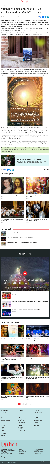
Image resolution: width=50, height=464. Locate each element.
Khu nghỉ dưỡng (21, 420)
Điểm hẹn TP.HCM (38, 412)
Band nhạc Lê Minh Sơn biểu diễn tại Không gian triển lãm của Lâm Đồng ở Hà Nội (30, 301)
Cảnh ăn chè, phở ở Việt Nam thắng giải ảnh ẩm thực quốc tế (12, 220)
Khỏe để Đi (20, 429)
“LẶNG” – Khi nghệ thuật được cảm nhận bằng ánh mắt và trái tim (12, 397)
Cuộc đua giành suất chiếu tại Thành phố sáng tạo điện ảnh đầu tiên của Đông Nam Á (12, 359)
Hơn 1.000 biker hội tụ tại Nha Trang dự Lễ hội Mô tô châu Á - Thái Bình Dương (37, 378)
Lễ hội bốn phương (38, 414)
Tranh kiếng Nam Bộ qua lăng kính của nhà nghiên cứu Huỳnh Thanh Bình (22, 242)
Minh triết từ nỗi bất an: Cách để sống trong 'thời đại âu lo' (12, 339)
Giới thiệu (3, 462)
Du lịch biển (37, 410)
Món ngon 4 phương (5, 420)
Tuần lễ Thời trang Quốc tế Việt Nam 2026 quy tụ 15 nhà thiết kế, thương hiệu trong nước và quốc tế (37, 339)
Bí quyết (20, 425)
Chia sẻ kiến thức (21, 430)
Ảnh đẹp (36, 422)
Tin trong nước (4, 412)
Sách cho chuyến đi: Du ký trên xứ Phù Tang (29, 159)
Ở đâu (19, 417)
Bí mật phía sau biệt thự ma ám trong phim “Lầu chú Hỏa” (37, 397)
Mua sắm (36, 425)
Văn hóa (2, 427)
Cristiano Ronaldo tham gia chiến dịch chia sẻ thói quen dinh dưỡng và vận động (11, 378)
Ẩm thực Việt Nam (5, 419)
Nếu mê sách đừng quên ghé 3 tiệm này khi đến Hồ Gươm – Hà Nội (21, 232)
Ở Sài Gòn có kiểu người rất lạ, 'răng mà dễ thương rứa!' (36, 195)
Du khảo (36, 417)
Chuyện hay (4, 434)
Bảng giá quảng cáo (11, 462)
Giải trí (7, 5)
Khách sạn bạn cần (22, 422)
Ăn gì (2, 417)
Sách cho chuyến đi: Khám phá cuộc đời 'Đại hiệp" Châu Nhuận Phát (36, 220)
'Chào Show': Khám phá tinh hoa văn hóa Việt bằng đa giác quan (20, 237)
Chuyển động (4, 410)
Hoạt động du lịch (5, 435)
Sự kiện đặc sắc (4, 437)
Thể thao (3, 430)
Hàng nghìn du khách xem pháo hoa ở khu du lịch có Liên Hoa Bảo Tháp (24, 281)
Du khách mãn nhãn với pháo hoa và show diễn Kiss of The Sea (26, 309)
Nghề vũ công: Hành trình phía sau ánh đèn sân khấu (37, 358)
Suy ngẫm (20, 410)
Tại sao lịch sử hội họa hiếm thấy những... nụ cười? (11, 195)
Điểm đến (36, 419)
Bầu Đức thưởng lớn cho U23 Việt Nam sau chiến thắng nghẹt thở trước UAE (28, 293)
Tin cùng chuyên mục (11, 322)
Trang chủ (3, 5)
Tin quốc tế (3, 414)
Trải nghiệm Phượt (38, 420)
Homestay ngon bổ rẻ (22, 419)
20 (30, 404)
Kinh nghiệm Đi (21, 427)
